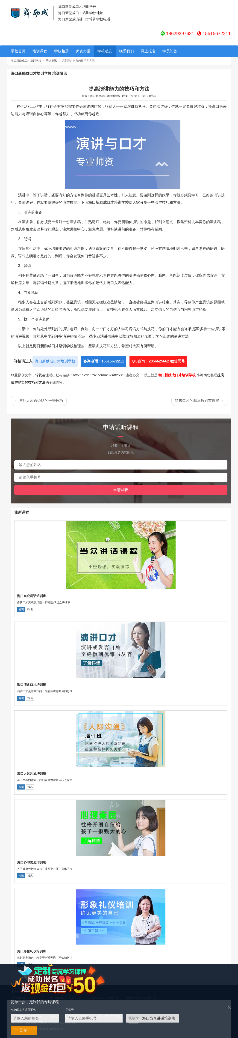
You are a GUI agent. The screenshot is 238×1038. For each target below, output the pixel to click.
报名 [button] (30, 609)
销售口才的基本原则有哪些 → (199, 401)
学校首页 (18, 51)
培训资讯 (51, 60)
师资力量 (83, 51)
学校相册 (61, 51)
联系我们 (126, 51)
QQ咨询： (158, 361)
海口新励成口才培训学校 (26, 60)
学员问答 (169, 51)
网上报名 (148, 51)
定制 (23, 1030)
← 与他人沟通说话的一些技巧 (38, 401)
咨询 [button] (21, 609)
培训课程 (39, 51)
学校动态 (104, 51)
